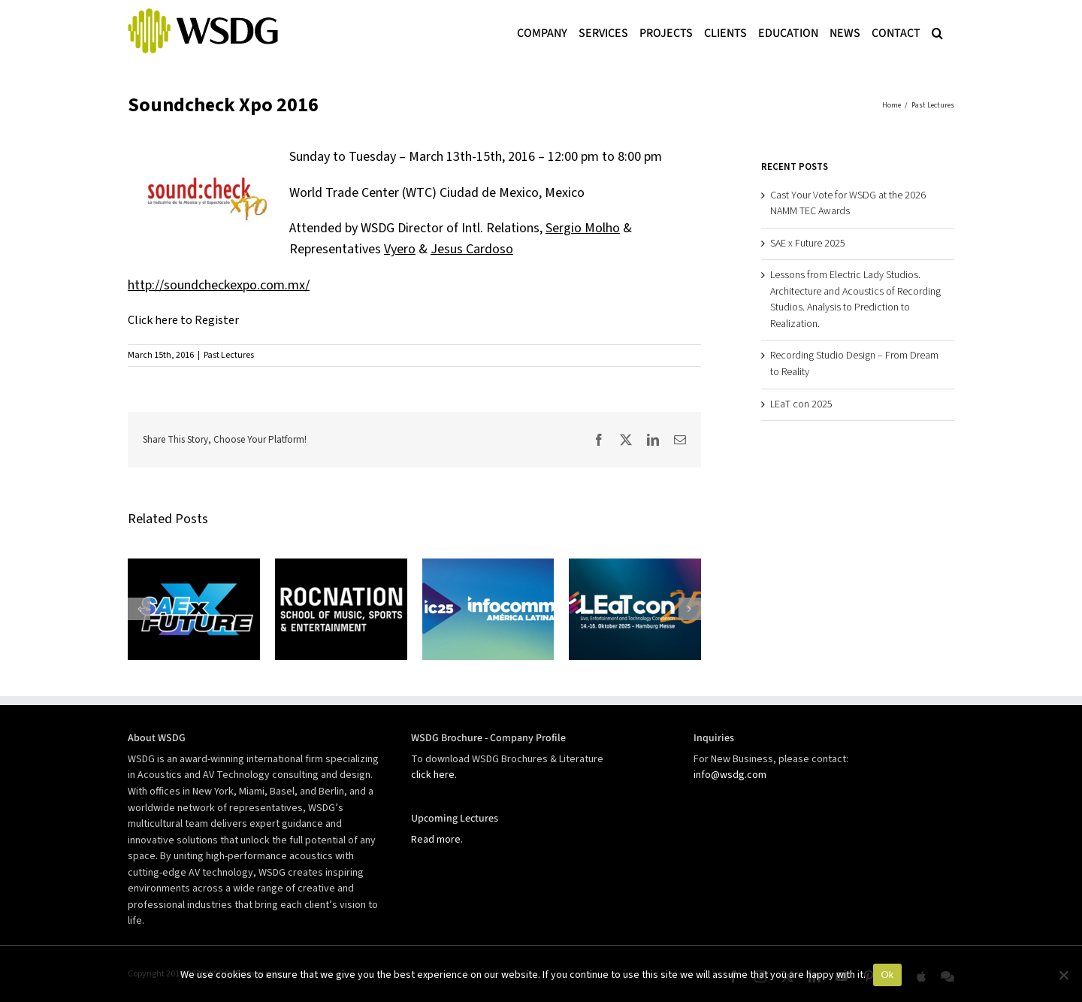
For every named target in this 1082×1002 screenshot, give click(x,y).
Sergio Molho (583, 228)
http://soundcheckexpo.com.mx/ (219, 285)
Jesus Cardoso (472, 249)
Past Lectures (229, 355)
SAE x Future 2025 (807, 243)
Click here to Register (183, 320)
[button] (937, 31)
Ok (887, 974)
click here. (434, 775)
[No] (1063, 974)
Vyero (400, 249)
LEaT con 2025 (801, 404)
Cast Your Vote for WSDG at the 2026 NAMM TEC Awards (848, 203)
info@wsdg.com (730, 775)
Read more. (437, 839)
